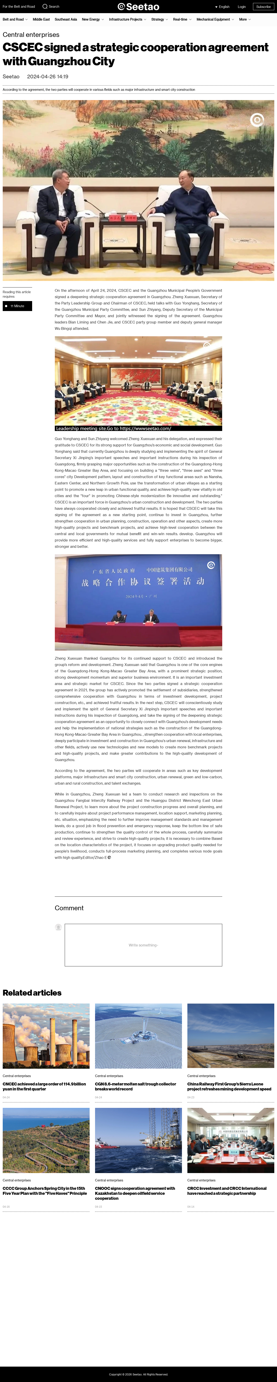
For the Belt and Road (19, 6)
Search (50, 6)
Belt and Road (13, 19)
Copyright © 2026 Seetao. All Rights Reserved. (138, 1374)
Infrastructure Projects (125, 19)
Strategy (157, 19)
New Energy (91, 19)
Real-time (180, 19)
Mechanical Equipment (213, 19)
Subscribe (263, 7)
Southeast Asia (66, 19)
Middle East (41, 19)
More (243, 19)
